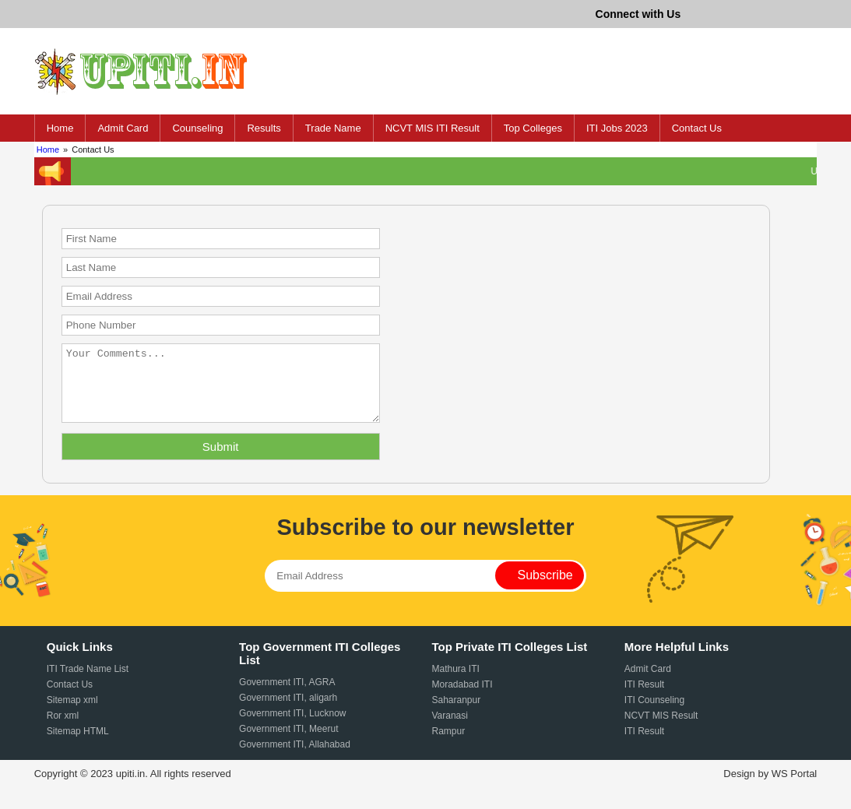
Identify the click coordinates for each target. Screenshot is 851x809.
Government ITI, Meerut (288, 742)
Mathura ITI (455, 682)
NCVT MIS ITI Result (432, 128)
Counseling (197, 128)
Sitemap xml (72, 714)
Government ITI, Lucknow (292, 727)
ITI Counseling (654, 714)
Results (263, 128)
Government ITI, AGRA (287, 696)
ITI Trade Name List (87, 682)
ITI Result (644, 698)
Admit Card (122, 128)
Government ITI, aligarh (288, 711)
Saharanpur (455, 714)
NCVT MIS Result (661, 729)
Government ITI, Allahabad (294, 758)
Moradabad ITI (461, 698)
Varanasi (449, 729)
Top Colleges (533, 128)
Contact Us (697, 128)
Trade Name (333, 128)
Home (60, 128)
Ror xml (63, 729)
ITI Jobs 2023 (617, 128)
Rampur (448, 745)
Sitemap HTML (78, 745)
